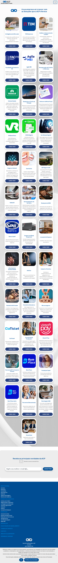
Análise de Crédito (5, 501)
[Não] (56, 555)
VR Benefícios (4, 518)
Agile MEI (3, 521)
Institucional (5, 486)
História (3, 488)
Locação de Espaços (6, 509)
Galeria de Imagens (5, 495)
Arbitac (3, 508)
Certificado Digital (5, 519)
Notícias (3, 494)
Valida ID (3, 507)
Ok (21, 559)
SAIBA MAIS (12, 46)
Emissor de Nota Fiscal (6, 515)
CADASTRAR (48, 469)
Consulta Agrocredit (6, 505)
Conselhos (3, 491)
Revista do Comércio (6, 496)
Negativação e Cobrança (7, 502)
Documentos (4, 492)
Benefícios (4, 512)
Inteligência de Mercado (7, 504)
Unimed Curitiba (5, 514)
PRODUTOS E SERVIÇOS (7, 499)
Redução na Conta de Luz (7, 516)
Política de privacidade (31, 559)
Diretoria (3, 489)
